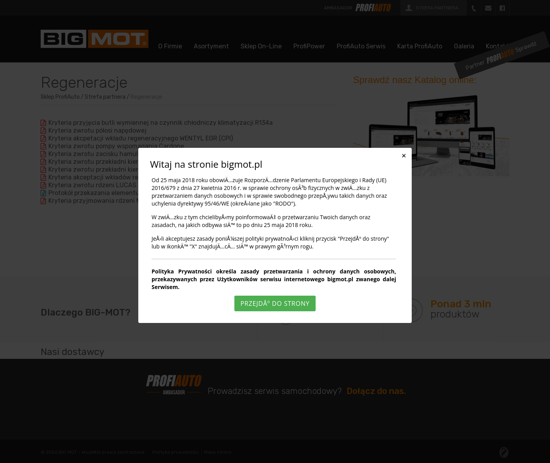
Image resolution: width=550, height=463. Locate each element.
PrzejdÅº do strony (274, 303)
